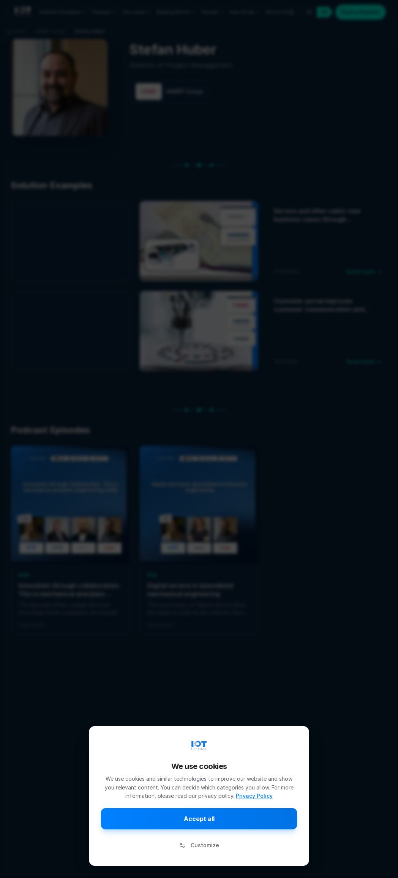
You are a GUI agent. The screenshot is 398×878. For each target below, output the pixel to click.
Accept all (199, 819)
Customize (199, 845)
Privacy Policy (254, 796)
